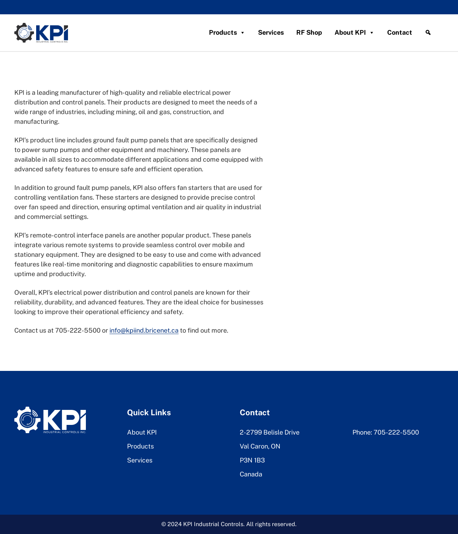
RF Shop (309, 32)
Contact (399, 32)
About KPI (355, 32)
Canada (251, 474)
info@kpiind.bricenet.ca (144, 330)
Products (227, 32)
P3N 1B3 (252, 460)
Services (271, 32)
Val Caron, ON (260, 446)
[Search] (428, 32)
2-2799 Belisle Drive (269, 432)
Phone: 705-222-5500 (385, 432)
